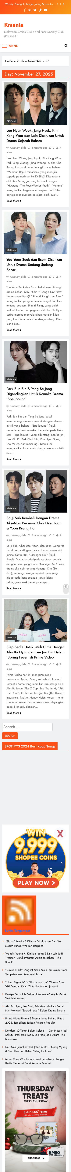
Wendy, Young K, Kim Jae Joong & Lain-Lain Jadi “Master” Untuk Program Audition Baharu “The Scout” (30, 4)
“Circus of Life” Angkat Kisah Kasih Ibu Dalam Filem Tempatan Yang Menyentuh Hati (36, 972)
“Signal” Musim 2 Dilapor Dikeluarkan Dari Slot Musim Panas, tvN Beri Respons (33, 943)
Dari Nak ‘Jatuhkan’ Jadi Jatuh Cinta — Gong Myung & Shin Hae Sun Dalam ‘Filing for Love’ (36, 1049)
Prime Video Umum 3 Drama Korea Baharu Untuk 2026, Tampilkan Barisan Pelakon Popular (34, 1020)
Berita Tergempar (17, 930)
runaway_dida (18, 148)
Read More (13, 201)
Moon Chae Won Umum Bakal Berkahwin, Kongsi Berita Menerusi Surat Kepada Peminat (34, 1061)
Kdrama (11, 121)
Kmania (13, 25)
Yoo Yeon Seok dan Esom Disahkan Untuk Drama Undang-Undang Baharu (34, 264)
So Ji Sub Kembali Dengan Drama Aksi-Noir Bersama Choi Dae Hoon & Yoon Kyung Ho (33, 523)
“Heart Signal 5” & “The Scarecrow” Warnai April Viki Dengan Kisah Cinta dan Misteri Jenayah (34, 984)
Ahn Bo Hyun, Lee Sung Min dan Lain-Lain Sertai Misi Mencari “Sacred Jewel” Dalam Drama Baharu (35, 1008)
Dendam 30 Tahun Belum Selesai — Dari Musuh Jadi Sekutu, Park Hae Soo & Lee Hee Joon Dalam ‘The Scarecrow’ (36, 1035)
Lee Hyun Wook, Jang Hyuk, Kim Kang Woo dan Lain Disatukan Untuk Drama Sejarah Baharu (35, 135)
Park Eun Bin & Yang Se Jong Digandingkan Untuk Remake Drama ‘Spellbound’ (34, 394)
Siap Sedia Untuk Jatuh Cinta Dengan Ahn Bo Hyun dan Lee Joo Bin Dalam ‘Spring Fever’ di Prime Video (35, 652)
